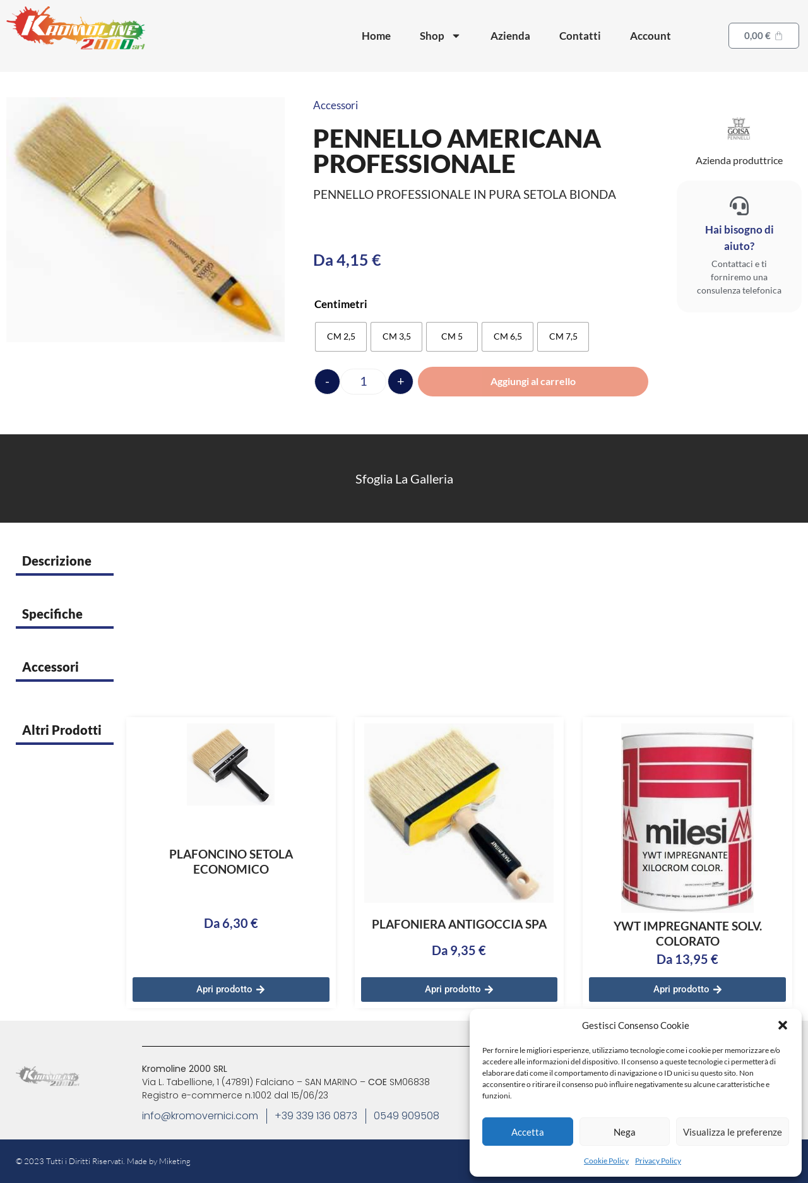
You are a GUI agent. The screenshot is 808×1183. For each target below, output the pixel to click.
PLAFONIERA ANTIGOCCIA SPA (459, 924)
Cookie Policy (606, 1160)
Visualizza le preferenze (732, 1132)
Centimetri (340, 304)
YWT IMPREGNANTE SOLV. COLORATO (688, 933)
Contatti (580, 35)
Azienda (510, 35)
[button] (782, 1025)
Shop (440, 35)
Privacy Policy (658, 1160)
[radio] (341, 337)
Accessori (335, 105)
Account (650, 35)
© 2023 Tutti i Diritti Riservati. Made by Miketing (103, 1161)
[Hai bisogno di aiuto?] (739, 205)
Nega (625, 1132)
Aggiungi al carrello (533, 381)
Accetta (527, 1132)
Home (376, 35)
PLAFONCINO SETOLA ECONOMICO (231, 861)
